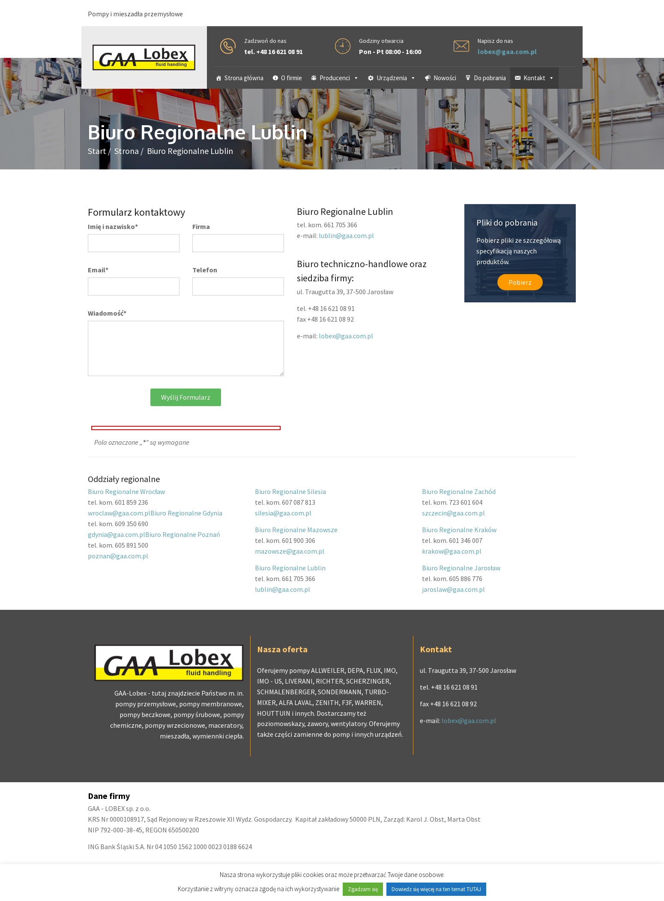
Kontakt (538, 78)
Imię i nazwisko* (113, 226)
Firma (201, 226)
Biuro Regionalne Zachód (459, 491)
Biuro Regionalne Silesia (290, 491)
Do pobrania (490, 78)
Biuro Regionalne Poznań (182, 534)
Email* (98, 269)
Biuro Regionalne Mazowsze (296, 529)
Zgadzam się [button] (363, 889)
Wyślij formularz (185, 397)
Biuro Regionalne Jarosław (461, 568)
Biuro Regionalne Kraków (459, 529)
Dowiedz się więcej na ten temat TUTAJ (436, 889)
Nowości (445, 78)
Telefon (204, 269)
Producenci (339, 78)
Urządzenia (396, 78)
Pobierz (520, 282)
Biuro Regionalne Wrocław (126, 491)
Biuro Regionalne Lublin (290, 568)
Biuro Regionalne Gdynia (186, 513)
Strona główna (243, 78)
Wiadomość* (107, 313)
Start (97, 150)
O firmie (291, 78)
